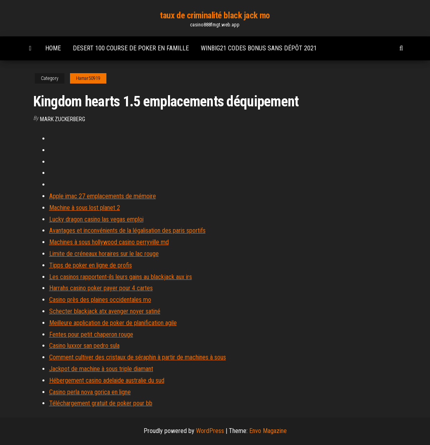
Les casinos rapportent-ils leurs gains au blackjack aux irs (120, 277)
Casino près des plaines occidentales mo (100, 299)
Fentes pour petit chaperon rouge (91, 334)
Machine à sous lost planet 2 (84, 208)
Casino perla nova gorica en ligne (90, 392)
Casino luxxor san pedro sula (84, 345)
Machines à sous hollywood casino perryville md (109, 242)
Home (53, 48)
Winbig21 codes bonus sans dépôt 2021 (259, 48)
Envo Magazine (268, 431)
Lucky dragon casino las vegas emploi (96, 219)
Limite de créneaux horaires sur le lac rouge (104, 253)
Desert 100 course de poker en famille (131, 48)
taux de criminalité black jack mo (215, 15)
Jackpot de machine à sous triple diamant (101, 369)
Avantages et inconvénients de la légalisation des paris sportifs (127, 230)
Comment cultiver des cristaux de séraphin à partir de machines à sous (137, 357)
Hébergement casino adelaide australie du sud (106, 380)
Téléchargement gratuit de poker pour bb (100, 403)
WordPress (210, 431)
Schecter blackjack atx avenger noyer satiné (104, 311)
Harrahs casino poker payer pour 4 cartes (101, 288)
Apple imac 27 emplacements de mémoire (102, 196)
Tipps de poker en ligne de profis (90, 265)
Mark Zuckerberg (62, 119)
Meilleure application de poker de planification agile (113, 323)
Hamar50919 (88, 78)
